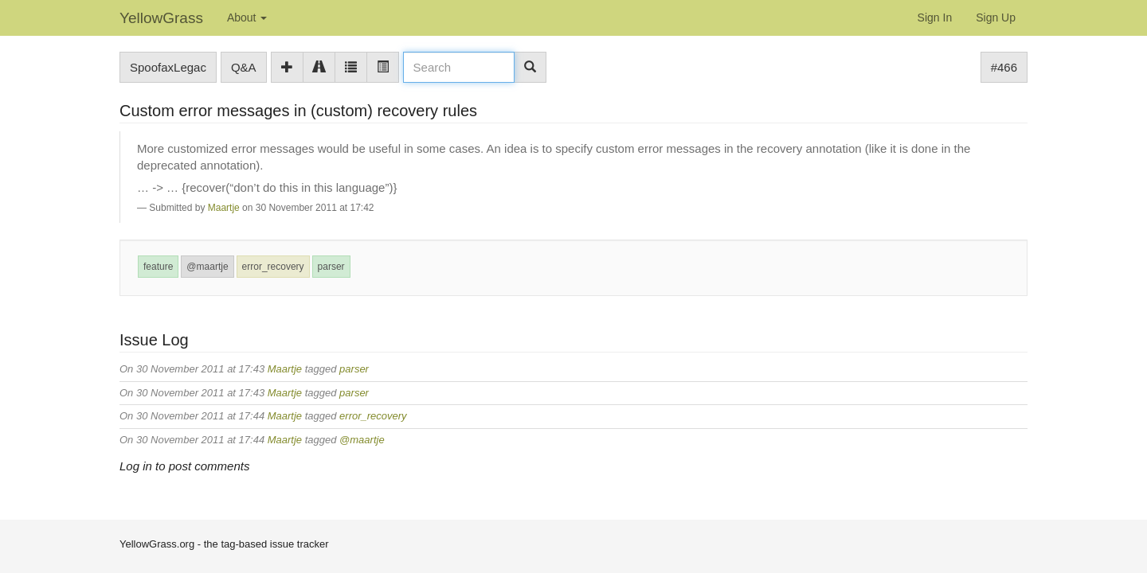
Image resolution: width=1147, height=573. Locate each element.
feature (158, 266)
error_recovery (273, 266)
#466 (1004, 67)
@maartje (207, 266)
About (247, 17)
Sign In (935, 17)
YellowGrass (161, 18)
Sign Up (996, 17)
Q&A (243, 67)
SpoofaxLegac (168, 67)
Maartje (224, 207)
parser (331, 266)
